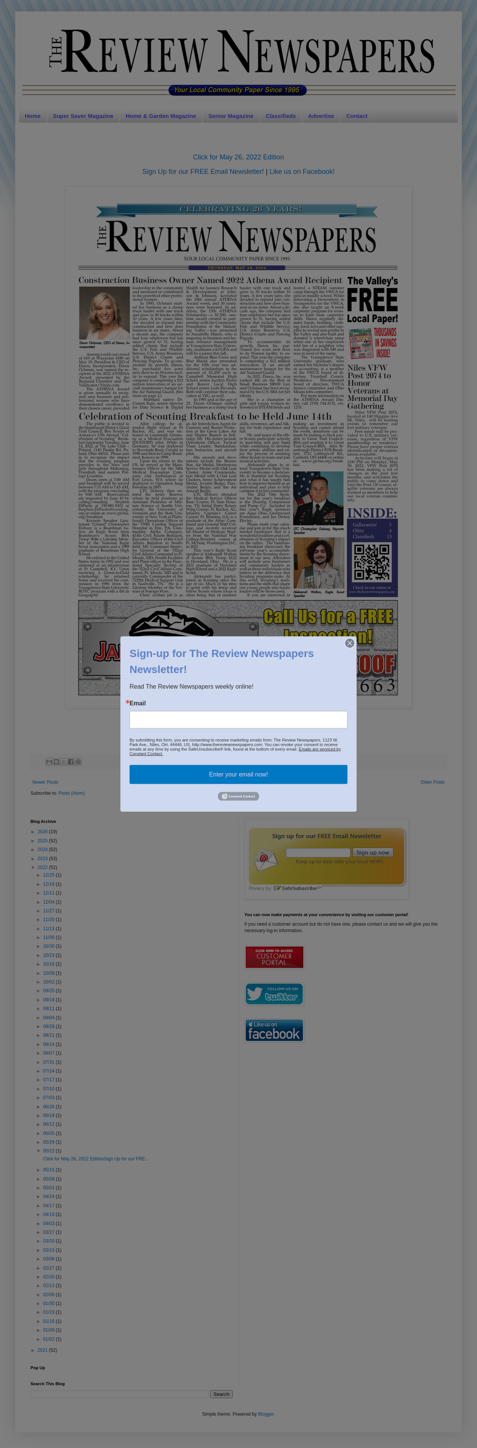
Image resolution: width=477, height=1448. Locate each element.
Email (138, 703)
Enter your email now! (238, 774)
